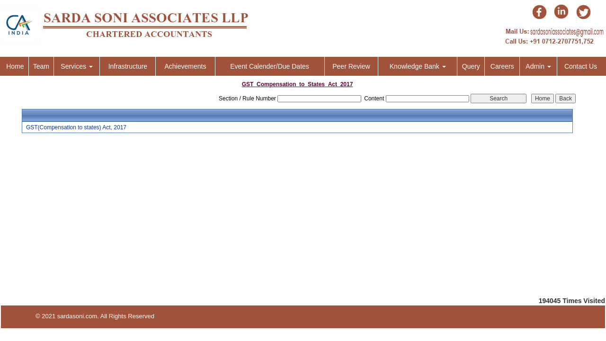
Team (41, 66)
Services (77, 66)
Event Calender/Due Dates (269, 66)
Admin (538, 66)
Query (471, 66)
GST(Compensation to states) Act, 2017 (76, 127)
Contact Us (580, 66)
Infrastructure (127, 66)
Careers (502, 66)
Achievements (185, 66)
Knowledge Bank (418, 66)
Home (15, 66)
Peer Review (351, 66)
